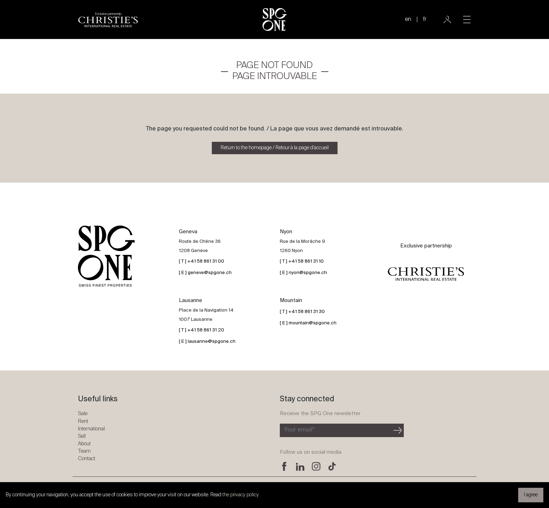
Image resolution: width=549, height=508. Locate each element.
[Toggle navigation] (467, 19)
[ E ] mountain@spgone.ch (308, 323)
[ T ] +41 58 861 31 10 (302, 261)
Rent (83, 421)
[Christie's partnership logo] (108, 19)
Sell (82, 436)
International (91, 428)
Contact (86, 458)
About (84, 443)
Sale (82, 413)
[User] (447, 19)
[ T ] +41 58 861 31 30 (302, 311)
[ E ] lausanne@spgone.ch (207, 341)
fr (424, 19)
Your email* (299, 430)
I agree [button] (531, 494)
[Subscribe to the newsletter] (336, 430)
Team (84, 451)
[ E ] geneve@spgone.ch (205, 272)
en (408, 19)
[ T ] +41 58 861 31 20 (201, 330)
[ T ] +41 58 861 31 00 (201, 261)
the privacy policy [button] (240, 494)
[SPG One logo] (274, 19)
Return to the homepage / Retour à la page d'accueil (275, 147)
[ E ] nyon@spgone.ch (303, 272)
